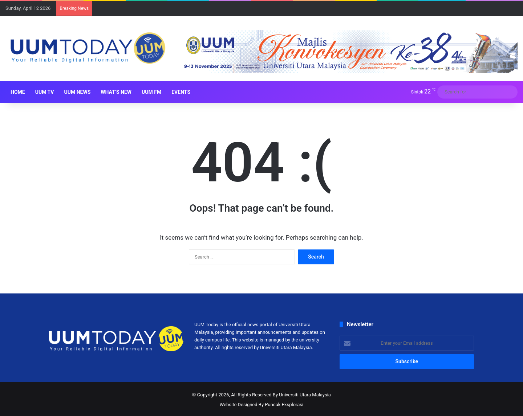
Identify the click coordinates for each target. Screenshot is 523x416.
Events (180, 92)
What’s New (116, 92)
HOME (18, 92)
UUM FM (151, 92)
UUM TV (44, 92)
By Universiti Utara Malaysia (302, 394)
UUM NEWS (77, 92)
